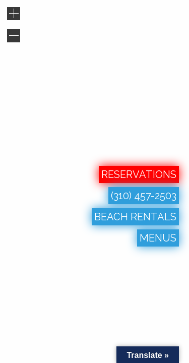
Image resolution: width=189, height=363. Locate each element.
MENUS (158, 238)
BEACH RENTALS (135, 217)
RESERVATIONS (138, 174)
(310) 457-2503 (143, 196)
